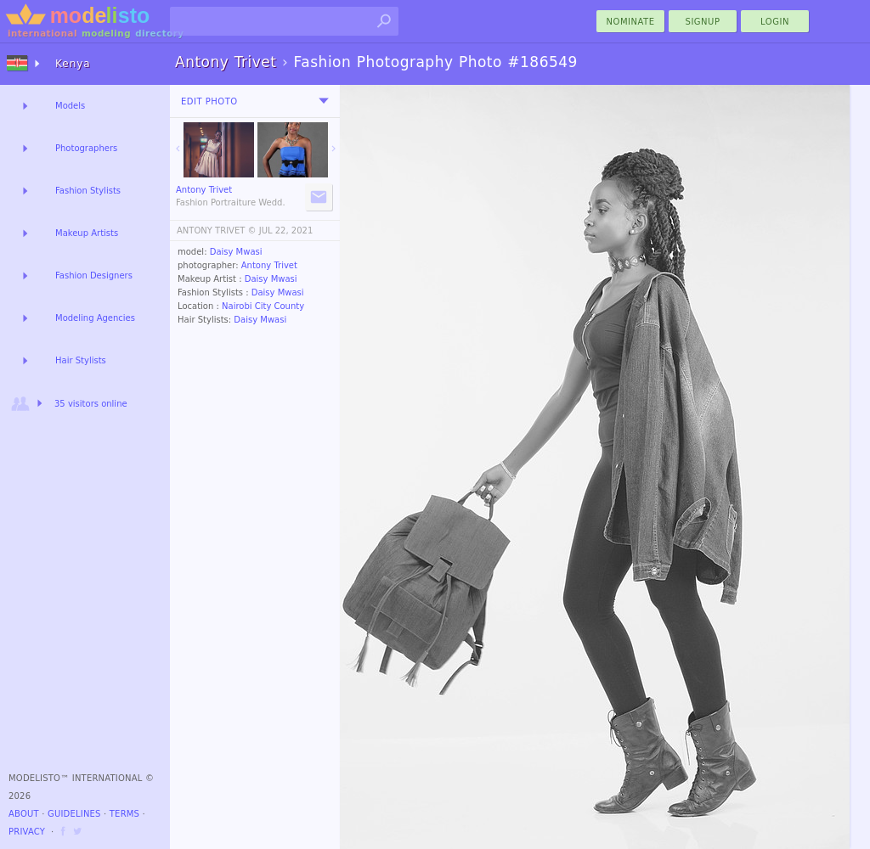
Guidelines (74, 813)
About (23, 813)
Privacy (26, 831)
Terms (124, 813)
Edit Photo (209, 101)
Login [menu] (774, 21)
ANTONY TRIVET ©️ (217, 230)
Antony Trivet (269, 265)
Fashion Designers (94, 275)
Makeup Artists (86, 233)
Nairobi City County (263, 306)
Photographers (86, 148)
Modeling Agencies (95, 318)
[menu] (323, 101)
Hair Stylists (80, 360)
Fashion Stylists (88, 190)
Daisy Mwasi (236, 251)
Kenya (73, 64)
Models (70, 105)
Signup (703, 21)
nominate (631, 21)
